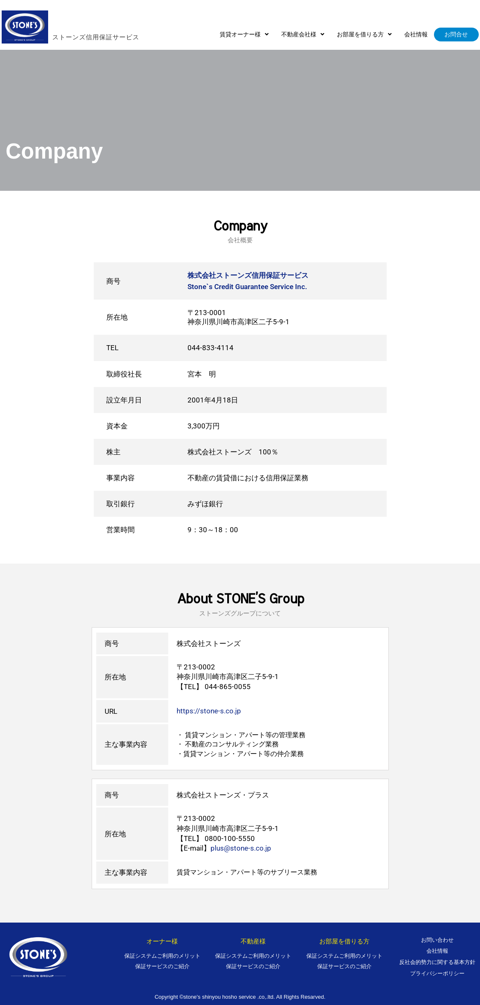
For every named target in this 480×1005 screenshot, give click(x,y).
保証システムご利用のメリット (162, 956)
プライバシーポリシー (437, 973)
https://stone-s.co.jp (209, 711)
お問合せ (456, 34)
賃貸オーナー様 (244, 34)
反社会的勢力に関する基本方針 (437, 962)
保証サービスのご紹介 (162, 966)
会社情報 (416, 34)
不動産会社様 (303, 34)
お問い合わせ (437, 940)
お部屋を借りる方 (364, 34)
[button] (244, 34)
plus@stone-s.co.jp (240, 848)
